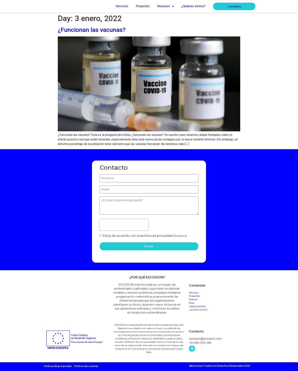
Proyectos (143, 6)
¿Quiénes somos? (193, 6)
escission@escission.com (205, 337)
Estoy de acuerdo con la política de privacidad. (138, 235)
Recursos (165, 6)
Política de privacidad (57, 365)
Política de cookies (86, 365)
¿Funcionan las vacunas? (92, 29)
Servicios (122, 6)
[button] (234, 6)
